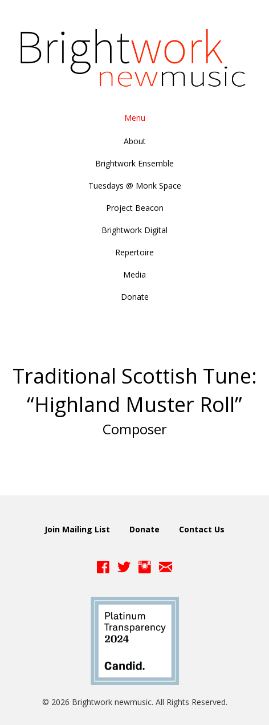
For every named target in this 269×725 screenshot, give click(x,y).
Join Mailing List (77, 529)
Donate (144, 529)
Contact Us (202, 529)
